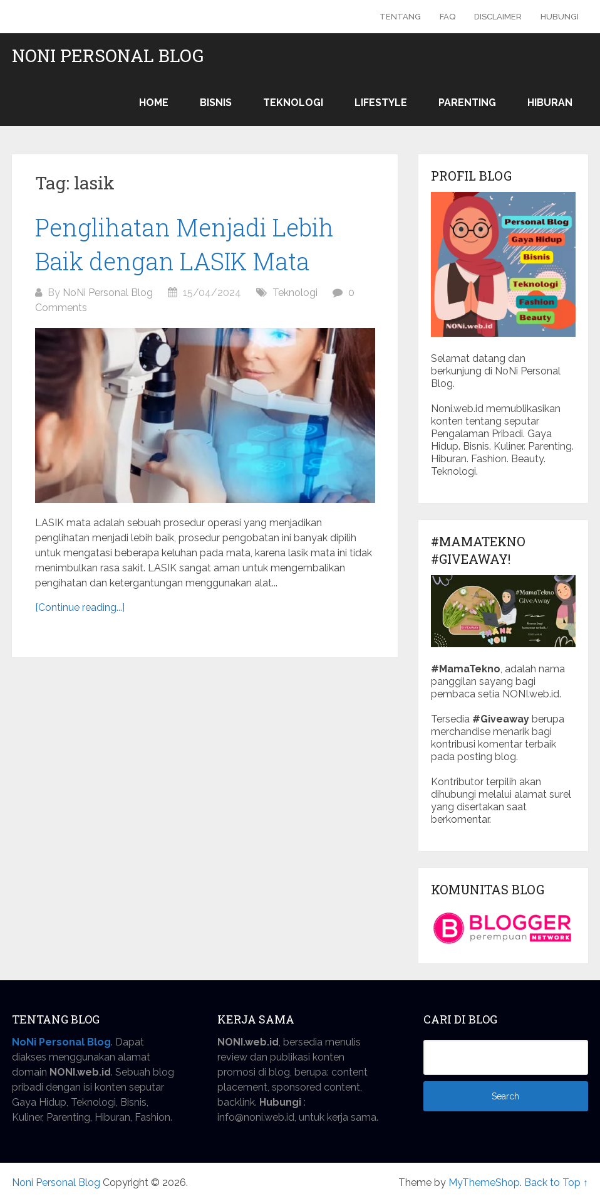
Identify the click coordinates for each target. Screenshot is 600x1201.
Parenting (467, 102)
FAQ (447, 16)
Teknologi (293, 102)
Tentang (400, 16)
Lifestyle (380, 102)
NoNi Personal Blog (108, 293)
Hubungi (560, 16)
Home (153, 102)
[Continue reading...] (80, 607)
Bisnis (216, 102)
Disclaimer (498, 16)
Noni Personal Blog (108, 56)
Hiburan (549, 102)
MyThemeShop (484, 1182)
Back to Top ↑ (556, 1182)
